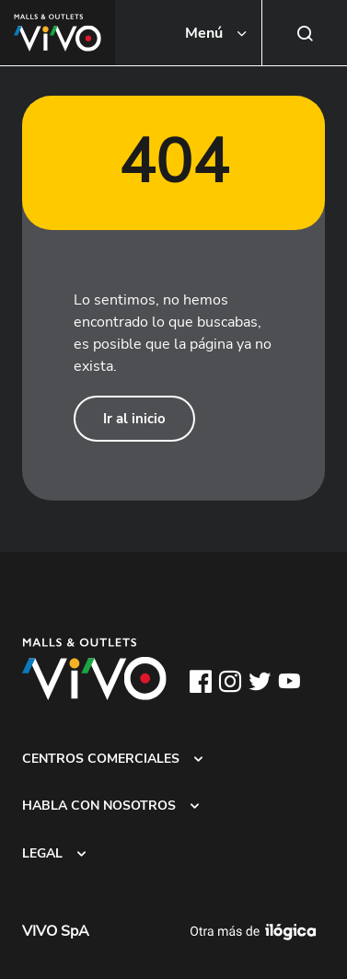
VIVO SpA (55, 931)
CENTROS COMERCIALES (100, 758)
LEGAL (42, 853)
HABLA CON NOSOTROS (99, 805)
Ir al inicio (134, 418)
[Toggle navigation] (217, 33)
